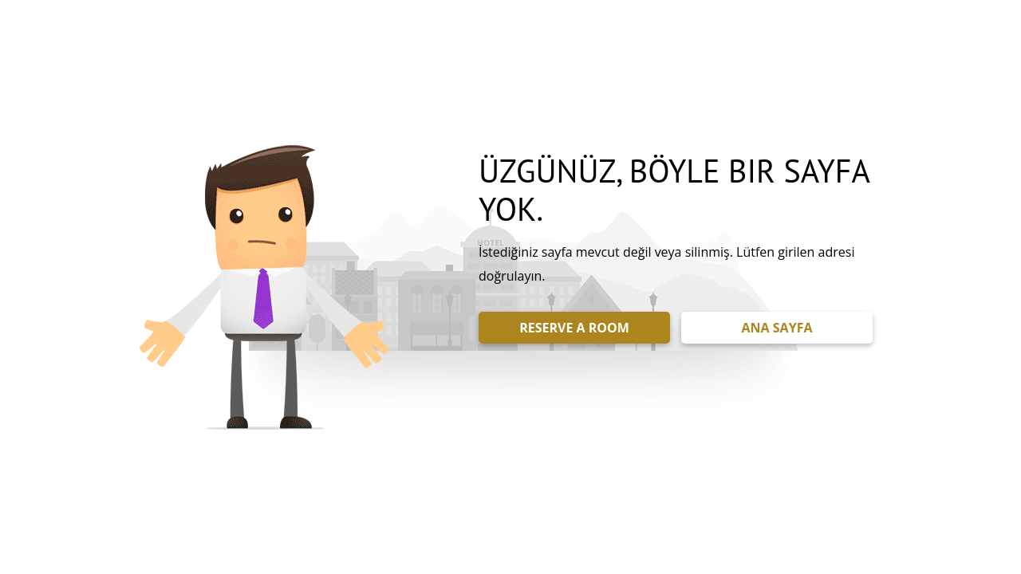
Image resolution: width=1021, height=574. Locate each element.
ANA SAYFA (777, 327)
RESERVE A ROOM (574, 327)
